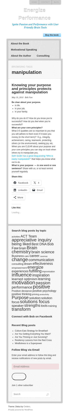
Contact (45, 2)
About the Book (20, 43)
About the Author (21, 55)
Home (34, 2)
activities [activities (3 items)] (16, 237)
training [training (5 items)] (52, 306)
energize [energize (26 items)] (35, 267)
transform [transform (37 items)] (21, 309)
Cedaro (27, 407)
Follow (18, 376)
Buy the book (52, 35)
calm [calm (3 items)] (26, 256)
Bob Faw (29, 97)
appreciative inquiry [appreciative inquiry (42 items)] (32, 239)
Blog (56, 2)
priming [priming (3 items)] (35, 294)
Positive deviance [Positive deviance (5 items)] (22, 291)
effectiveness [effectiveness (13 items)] (43, 263)
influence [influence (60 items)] (22, 275)
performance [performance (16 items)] (22, 287)
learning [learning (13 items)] (44, 279)
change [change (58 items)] (20, 259)
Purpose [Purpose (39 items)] (20, 297)
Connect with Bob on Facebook (32, 316)
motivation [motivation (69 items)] (23, 282)
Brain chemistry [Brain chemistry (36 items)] (24, 249)
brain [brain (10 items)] (22, 248)
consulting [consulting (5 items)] (17, 264)
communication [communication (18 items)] (41, 260)
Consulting (43, 55)
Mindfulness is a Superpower (28, 343)
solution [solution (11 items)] (35, 298)
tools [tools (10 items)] (44, 305)
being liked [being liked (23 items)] (21, 244)
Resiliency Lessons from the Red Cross (33, 340)
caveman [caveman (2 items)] (44, 256)
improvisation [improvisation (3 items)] (48, 271)
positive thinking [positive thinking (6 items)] (21, 294)
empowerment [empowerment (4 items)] (19, 268)
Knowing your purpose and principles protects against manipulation (31, 88)
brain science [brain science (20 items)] (42, 252)
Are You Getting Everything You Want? (33, 334)
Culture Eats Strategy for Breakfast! (31, 331)
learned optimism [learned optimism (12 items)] (25, 279)
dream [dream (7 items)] (28, 263)
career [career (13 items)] (34, 256)
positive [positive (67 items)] (41, 287)
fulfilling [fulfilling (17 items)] (35, 271)
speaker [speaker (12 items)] (18, 305)
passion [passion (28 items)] (43, 282)
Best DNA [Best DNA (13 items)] (39, 244)
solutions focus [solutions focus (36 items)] (35, 301)
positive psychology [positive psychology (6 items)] (44, 290)
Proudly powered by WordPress (20, 410)
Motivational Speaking (24, 49)
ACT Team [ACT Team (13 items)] (29, 236)
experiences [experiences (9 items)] (20, 271)
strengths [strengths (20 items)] (32, 305)
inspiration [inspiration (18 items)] (41, 275)
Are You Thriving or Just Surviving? (31, 337)
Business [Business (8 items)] (18, 256)
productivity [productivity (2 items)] (44, 294)
